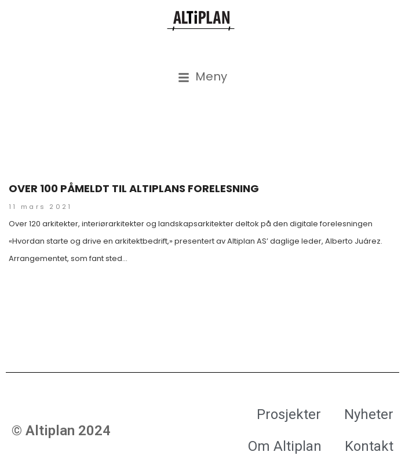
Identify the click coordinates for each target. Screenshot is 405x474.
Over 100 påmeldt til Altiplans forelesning (134, 188)
